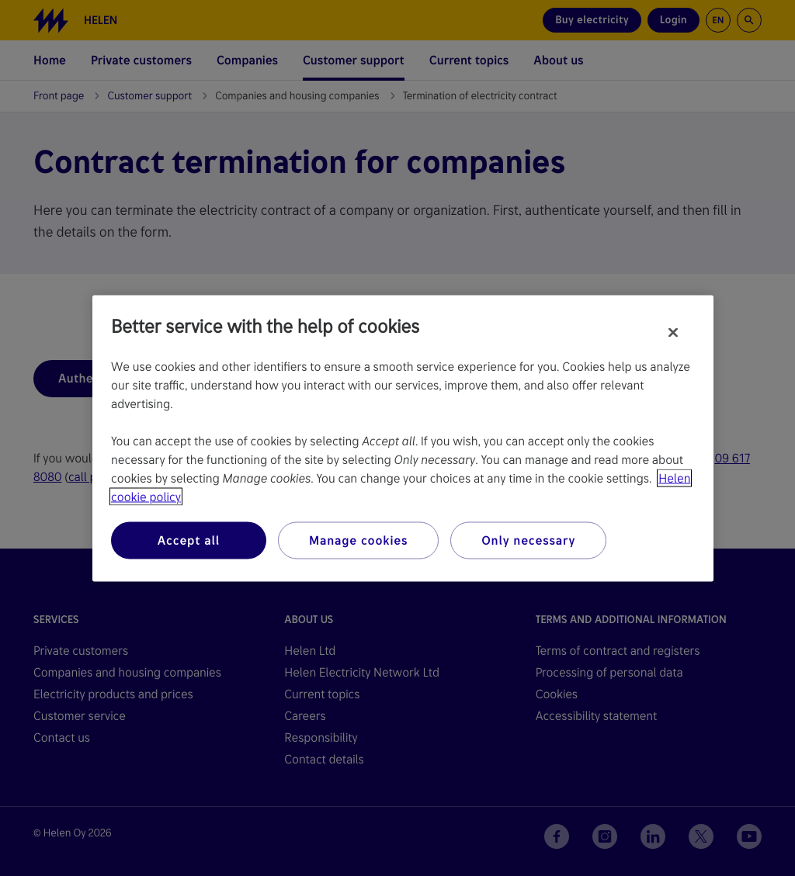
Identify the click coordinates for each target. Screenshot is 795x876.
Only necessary (528, 539)
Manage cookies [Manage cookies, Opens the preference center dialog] (358, 539)
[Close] (673, 332)
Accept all (189, 539)
